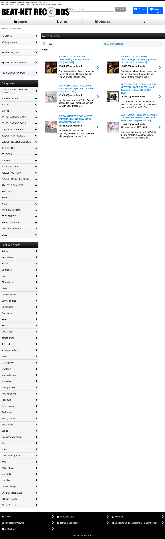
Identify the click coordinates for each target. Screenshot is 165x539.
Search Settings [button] (113, 44)
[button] (144, 22)
